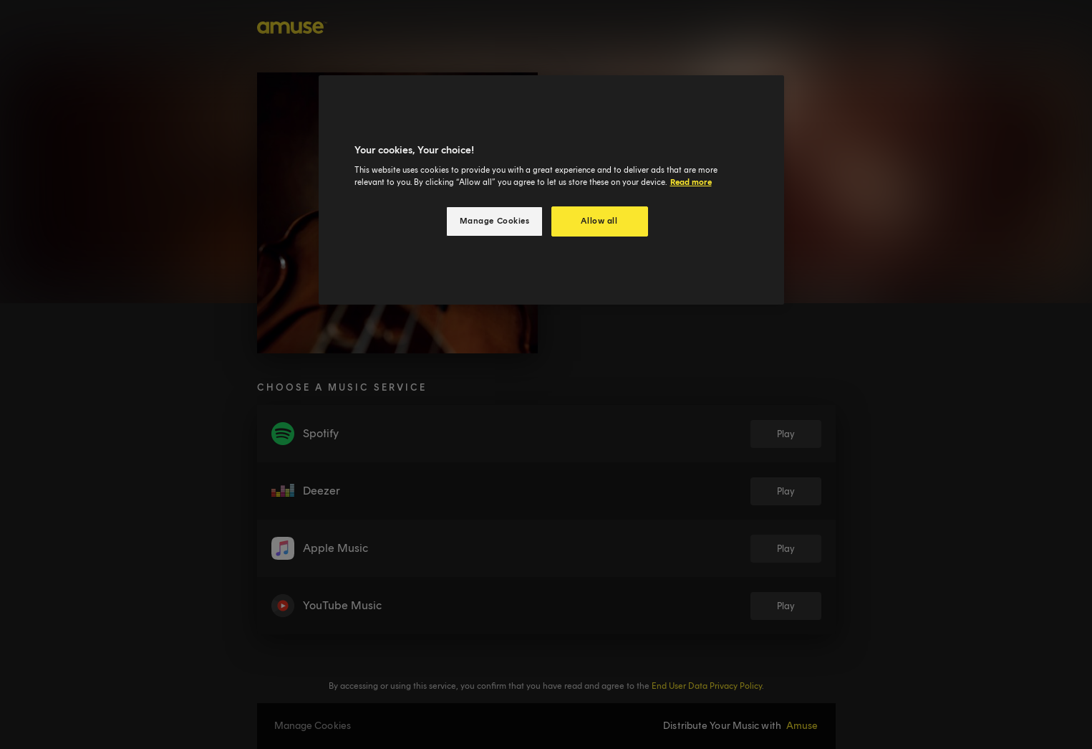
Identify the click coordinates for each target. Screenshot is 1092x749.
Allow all (599, 221)
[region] (551, 190)
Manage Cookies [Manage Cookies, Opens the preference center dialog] (495, 221)
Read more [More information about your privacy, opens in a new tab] (691, 182)
